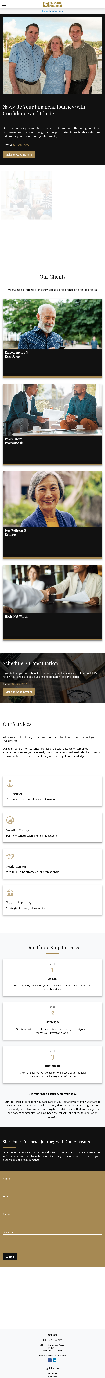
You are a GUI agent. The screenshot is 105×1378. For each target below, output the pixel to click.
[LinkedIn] (54, 1360)
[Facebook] (50, 1360)
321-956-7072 (21, 144)
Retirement (52, 1373)
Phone (6, 1214)
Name (6, 1178)
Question (8, 1232)
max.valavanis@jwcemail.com (52, 1355)
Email (6, 1196)
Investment (53, 1376)
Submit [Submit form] (9, 1256)
